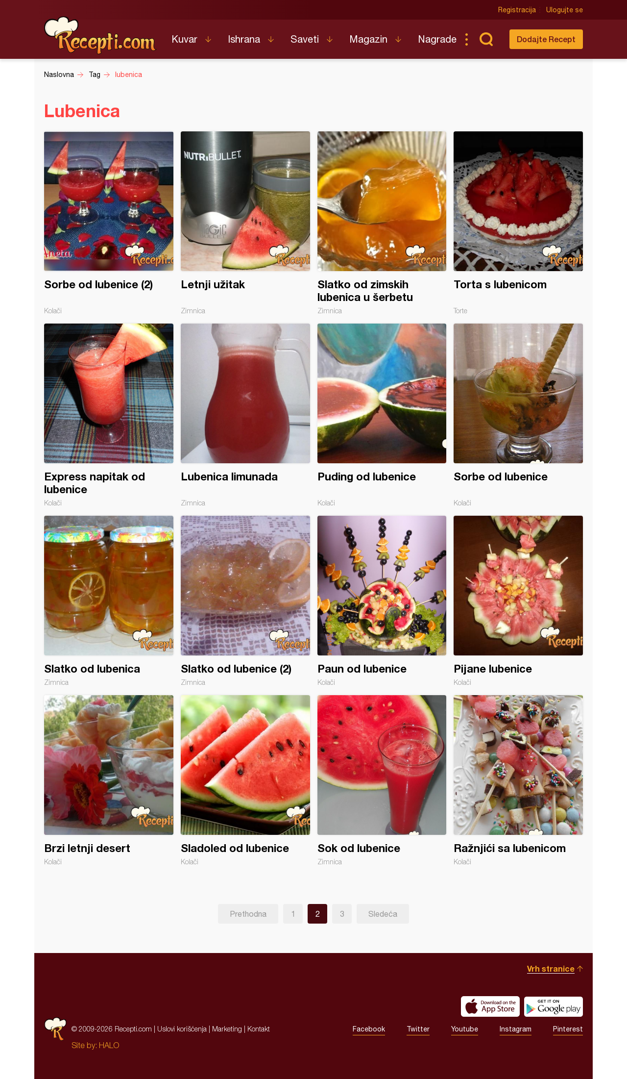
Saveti (304, 39)
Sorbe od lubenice (518, 415)
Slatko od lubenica (108, 601)
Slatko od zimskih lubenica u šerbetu (382, 223)
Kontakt (258, 1029)
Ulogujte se (564, 10)
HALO (109, 1045)
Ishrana (244, 39)
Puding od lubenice (382, 415)
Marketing (227, 1029)
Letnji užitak (245, 223)
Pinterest (568, 1029)
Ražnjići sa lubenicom (518, 780)
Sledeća (382, 913)
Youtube (464, 1029)
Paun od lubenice (382, 601)
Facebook (369, 1029)
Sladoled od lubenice (245, 780)
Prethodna (248, 913)
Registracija (517, 10)
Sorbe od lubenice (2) (108, 223)
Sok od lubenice (382, 780)
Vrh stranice (551, 968)
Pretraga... (486, 39)
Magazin (368, 39)
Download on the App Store (490, 1006)
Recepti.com (100, 35)
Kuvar (184, 39)
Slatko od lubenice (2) (245, 601)
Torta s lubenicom (518, 223)
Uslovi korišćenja (182, 1029)
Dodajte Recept (546, 39)
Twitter (418, 1029)
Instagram (515, 1029)
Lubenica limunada (245, 415)
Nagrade (437, 39)
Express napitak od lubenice (108, 415)
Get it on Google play (553, 1006)
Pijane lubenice (518, 601)
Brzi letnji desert (108, 780)
